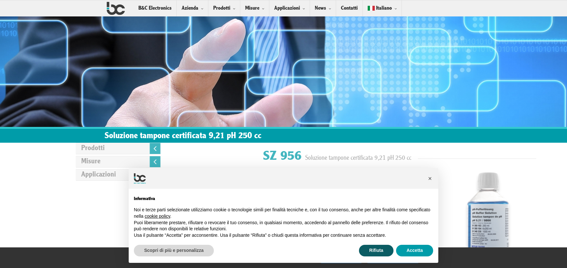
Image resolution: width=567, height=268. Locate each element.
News (320, 8)
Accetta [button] (414, 250)
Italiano (380, 8)
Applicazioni (287, 8)
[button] (430, 178)
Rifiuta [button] (376, 250)
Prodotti (221, 8)
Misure (252, 8)
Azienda (190, 8)
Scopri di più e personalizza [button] (174, 250)
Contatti (349, 8)
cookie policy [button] (157, 216)
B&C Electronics (155, 8)
